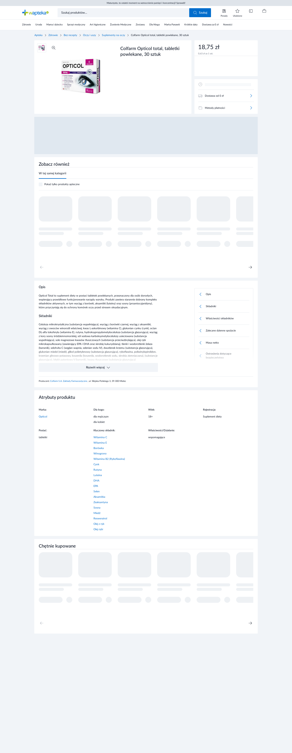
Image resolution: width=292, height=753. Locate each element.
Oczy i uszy (89, 35)
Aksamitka (99, 497)
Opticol (43, 416)
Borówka (98, 448)
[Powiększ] (54, 48)
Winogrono (100, 453)
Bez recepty (70, 35)
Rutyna (97, 470)
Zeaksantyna (100, 502)
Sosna (96, 507)
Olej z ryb (98, 524)
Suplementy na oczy (113, 35)
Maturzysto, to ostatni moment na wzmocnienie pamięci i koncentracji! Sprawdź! (146, 3)
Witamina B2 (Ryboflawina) (109, 459)
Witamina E (100, 443)
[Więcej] (251, 96)
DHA (96, 480)
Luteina (97, 475)
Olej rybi (98, 529)
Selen (96, 491)
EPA (95, 486)
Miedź (96, 513)
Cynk (96, 464)
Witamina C (100, 437)
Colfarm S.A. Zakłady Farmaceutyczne (69, 381)
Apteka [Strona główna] (38, 35)
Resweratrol (100, 518)
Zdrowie (53, 35)
